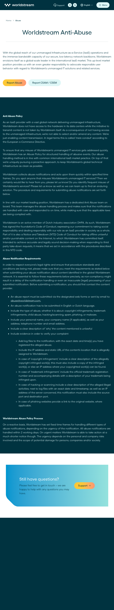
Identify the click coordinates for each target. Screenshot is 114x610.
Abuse (18, 20)
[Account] (70, 5)
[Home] (19, 5)
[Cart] (75, 5)
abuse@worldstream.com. (26, 300)
